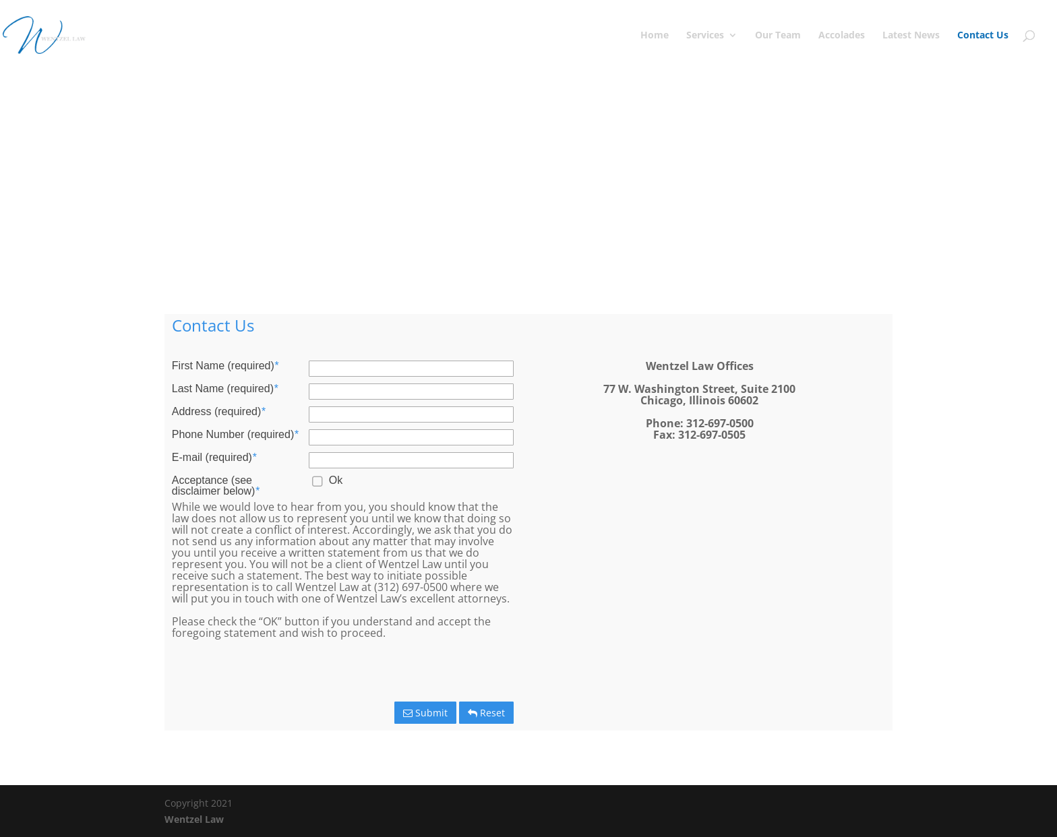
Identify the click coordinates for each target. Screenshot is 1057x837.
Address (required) (219, 411)
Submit (425, 712)
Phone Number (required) (235, 434)
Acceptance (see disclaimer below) (216, 486)
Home (654, 35)
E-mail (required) (214, 457)
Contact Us (982, 35)
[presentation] (413, 672)
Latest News (911, 35)
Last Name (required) (225, 388)
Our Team (778, 35)
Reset (486, 712)
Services (705, 35)
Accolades (841, 35)
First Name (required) (225, 366)
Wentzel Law (194, 819)
